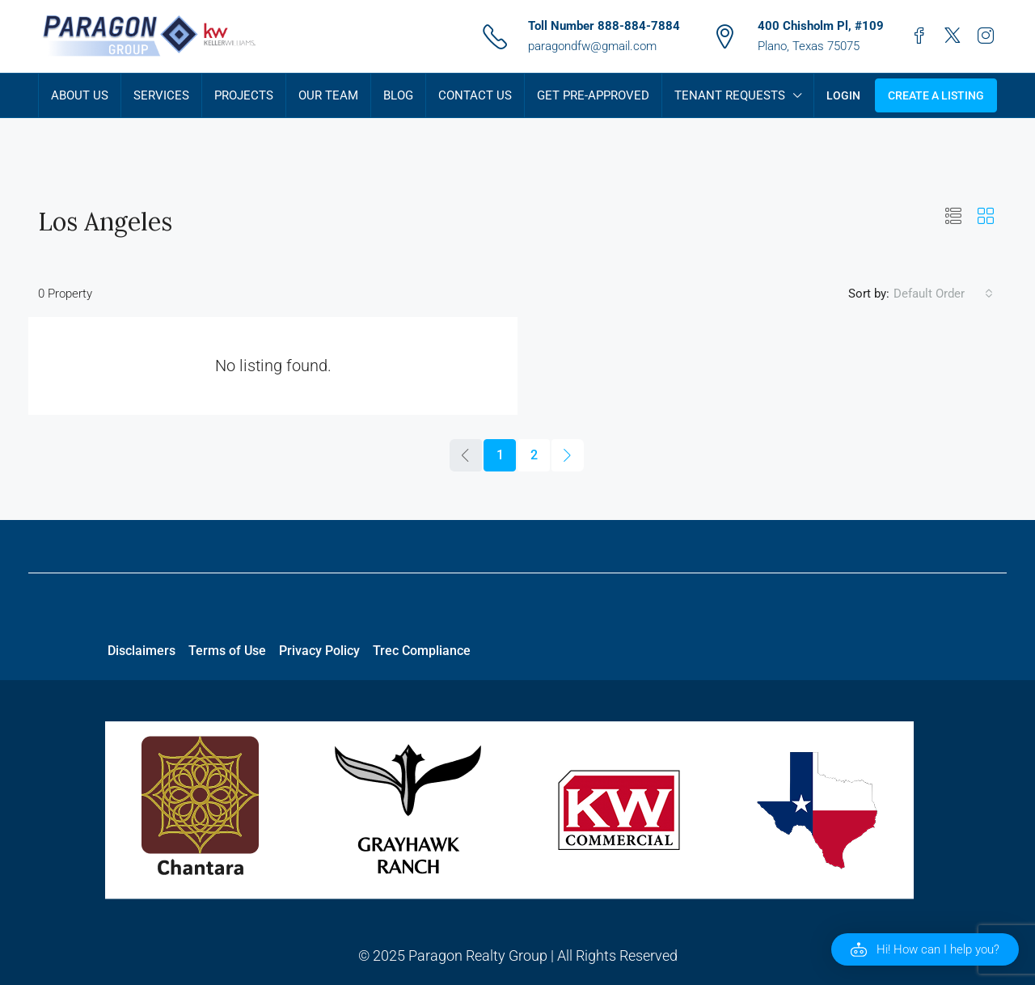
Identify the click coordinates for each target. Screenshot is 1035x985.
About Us (79, 95)
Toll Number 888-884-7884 (604, 26)
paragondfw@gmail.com (592, 46)
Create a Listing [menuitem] (936, 95)
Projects (243, 95)
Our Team (328, 95)
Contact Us (475, 95)
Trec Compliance (422, 650)
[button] (953, 216)
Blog (398, 95)
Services (161, 95)
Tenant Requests (729, 95)
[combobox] (943, 294)
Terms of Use (227, 650)
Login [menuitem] (843, 95)
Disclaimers (141, 650)
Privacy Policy (319, 650)
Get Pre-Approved (593, 95)
